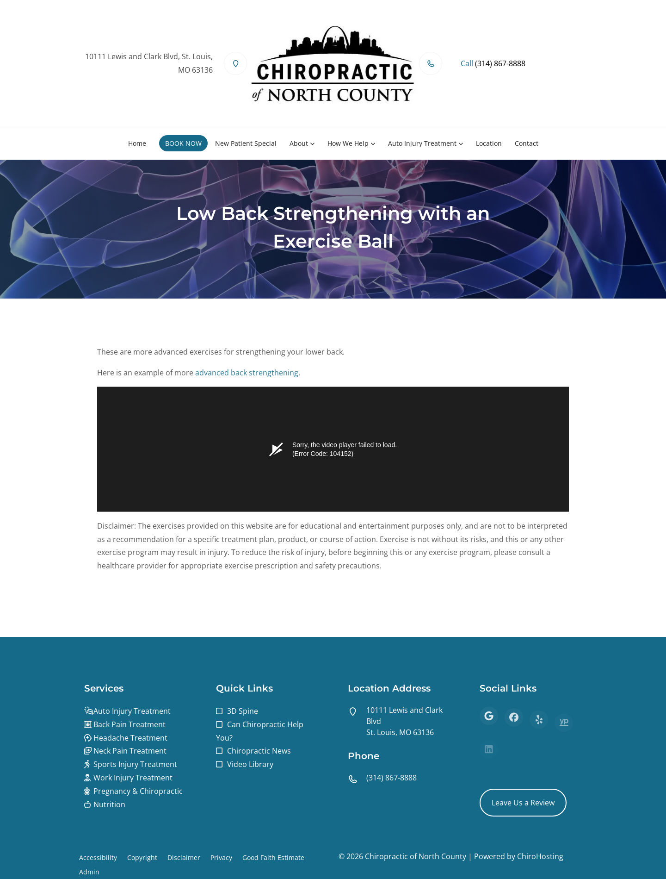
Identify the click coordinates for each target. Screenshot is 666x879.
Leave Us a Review (523, 803)
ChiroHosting (540, 856)
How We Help (348, 143)
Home (137, 143)
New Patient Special (246, 143)
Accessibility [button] (98, 857)
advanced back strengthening (246, 376)
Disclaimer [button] (183, 857)
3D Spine (242, 711)
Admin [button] (89, 871)
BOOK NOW (183, 143)
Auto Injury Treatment (422, 143)
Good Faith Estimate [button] (273, 857)
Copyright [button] (142, 857)
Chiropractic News (259, 751)
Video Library (250, 764)
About (299, 143)
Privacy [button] (221, 857)
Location (489, 143)
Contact (526, 143)
